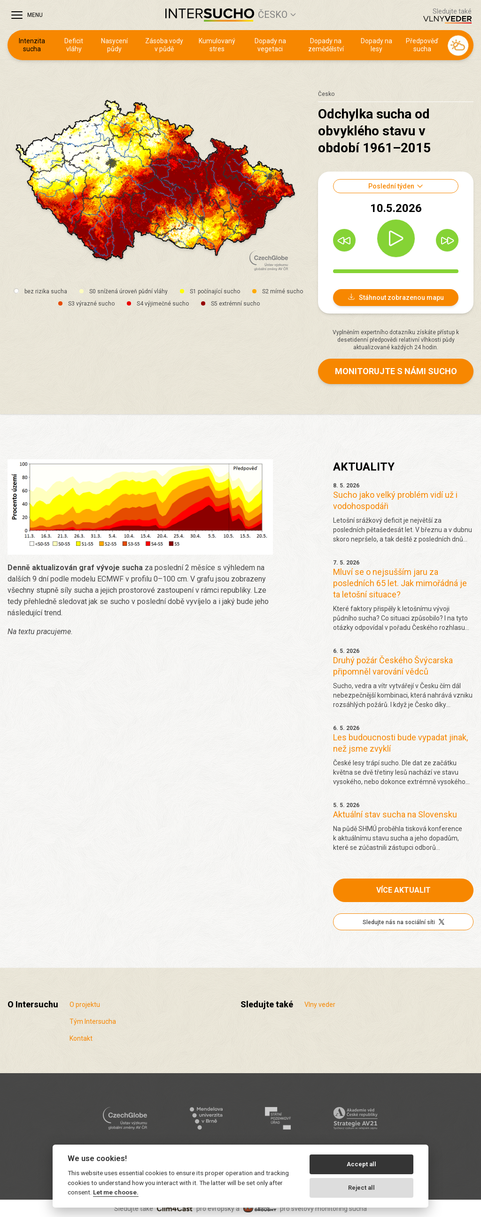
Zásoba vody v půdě (164, 45)
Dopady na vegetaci (270, 45)
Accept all (361, 1164)
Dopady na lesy (376, 45)
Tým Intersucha (93, 1021)
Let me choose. (116, 1192)
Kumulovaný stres (217, 45)
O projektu (85, 1004)
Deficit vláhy (73, 45)
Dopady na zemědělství (326, 45)
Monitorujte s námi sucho (396, 371)
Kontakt (81, 1038)
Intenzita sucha (32, 45)
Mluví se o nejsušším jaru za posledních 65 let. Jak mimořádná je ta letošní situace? (400, 583)
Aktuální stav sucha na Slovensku (395, 814)
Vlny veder (319, 1004)
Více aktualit (403, 890)
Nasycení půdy (114, 45)
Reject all (361, 1187)
